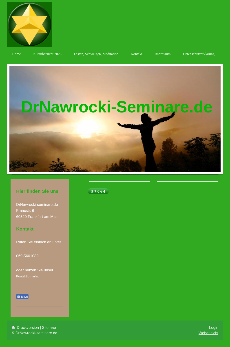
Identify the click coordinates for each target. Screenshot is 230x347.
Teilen (22, 296)
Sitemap (49, 327)
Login (213, 327)
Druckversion (26, 327)
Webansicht (208, 333)
